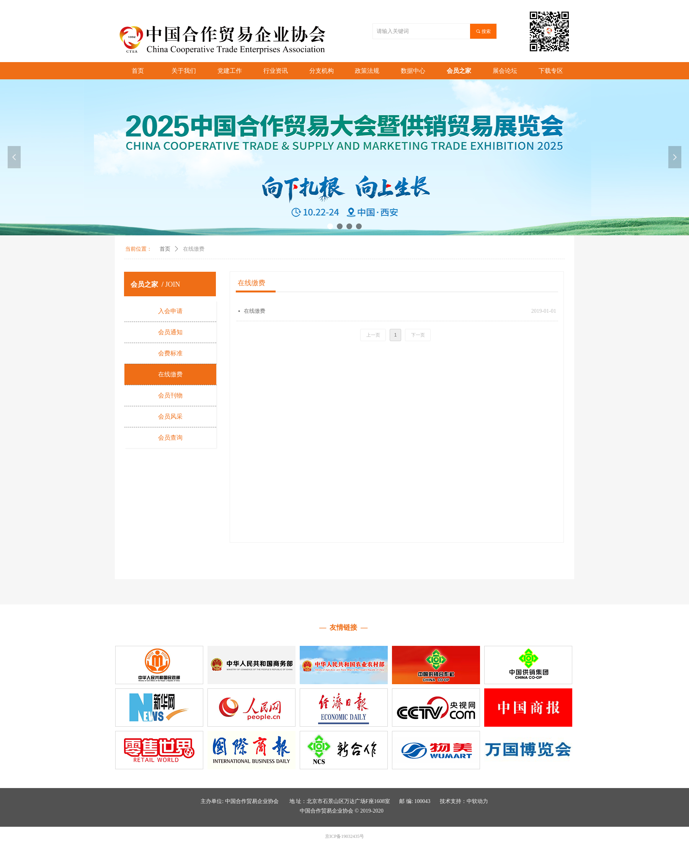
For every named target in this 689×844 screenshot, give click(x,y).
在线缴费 (193, 249)
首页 (165, 249)
